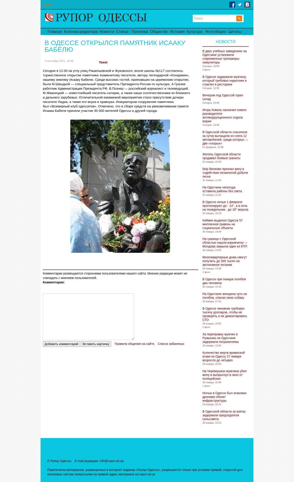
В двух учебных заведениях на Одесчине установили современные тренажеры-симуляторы (224, 56)
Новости (107, 32)
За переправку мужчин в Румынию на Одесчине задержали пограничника (220, 338)
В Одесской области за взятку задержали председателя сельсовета (224, 415)
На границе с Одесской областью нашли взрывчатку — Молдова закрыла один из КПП (225, 242)
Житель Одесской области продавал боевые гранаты (221, 156)
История (177, 32)
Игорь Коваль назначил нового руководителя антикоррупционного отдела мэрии (224, 115)
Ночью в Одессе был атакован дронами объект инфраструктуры (224, 396)
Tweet (103, 62)
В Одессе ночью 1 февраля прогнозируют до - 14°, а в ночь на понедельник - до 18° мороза (225, 205)
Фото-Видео (215, 32)
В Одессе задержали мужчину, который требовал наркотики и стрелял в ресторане (224, 80)
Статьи (122, 32)
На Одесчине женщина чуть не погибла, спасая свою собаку (224, 295)
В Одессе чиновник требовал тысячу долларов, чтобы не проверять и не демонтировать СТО (224, 314)
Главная (55, 32)
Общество (159, 32)
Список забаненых (171, 344)
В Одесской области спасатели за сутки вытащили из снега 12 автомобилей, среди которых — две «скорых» (225, 137)
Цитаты (234, 32)
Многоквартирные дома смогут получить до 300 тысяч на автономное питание (224, 261)
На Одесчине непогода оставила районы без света (222, 189)
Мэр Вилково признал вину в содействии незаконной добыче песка (225, 172)
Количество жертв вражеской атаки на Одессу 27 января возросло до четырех (223, 356)
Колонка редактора (81, 32)
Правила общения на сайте (134, 344)
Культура (194, 32)
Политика (139, 32)
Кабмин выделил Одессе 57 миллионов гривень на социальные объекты (222, 224)
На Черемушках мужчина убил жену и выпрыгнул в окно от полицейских (224, 374)
